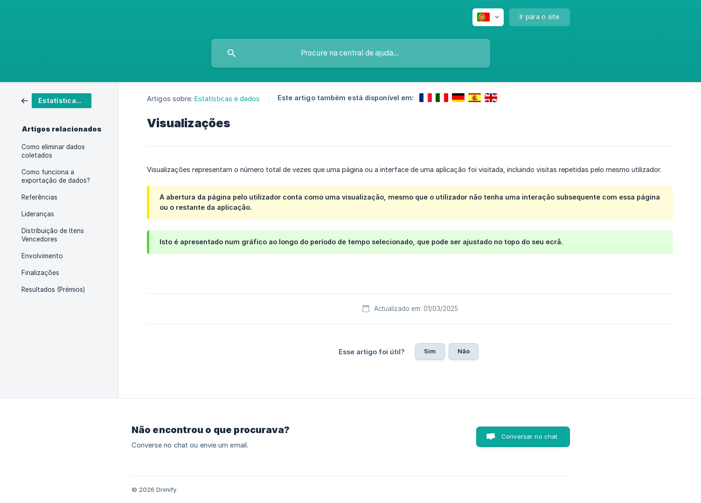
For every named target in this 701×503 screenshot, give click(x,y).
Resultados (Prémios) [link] (53, 289)
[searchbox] (350, 53)
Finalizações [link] (40, 272)
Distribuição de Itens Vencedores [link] (52, 235)
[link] (56, 100)
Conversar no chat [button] (529, 436)
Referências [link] (39, 197)
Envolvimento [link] (42, 256)
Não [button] (464, 351)
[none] (488, 17)
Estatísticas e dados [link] (227, 99)
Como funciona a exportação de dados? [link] (55, 176)
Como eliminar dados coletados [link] (53, 151)
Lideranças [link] (37, 214)
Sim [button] (430, 351)
